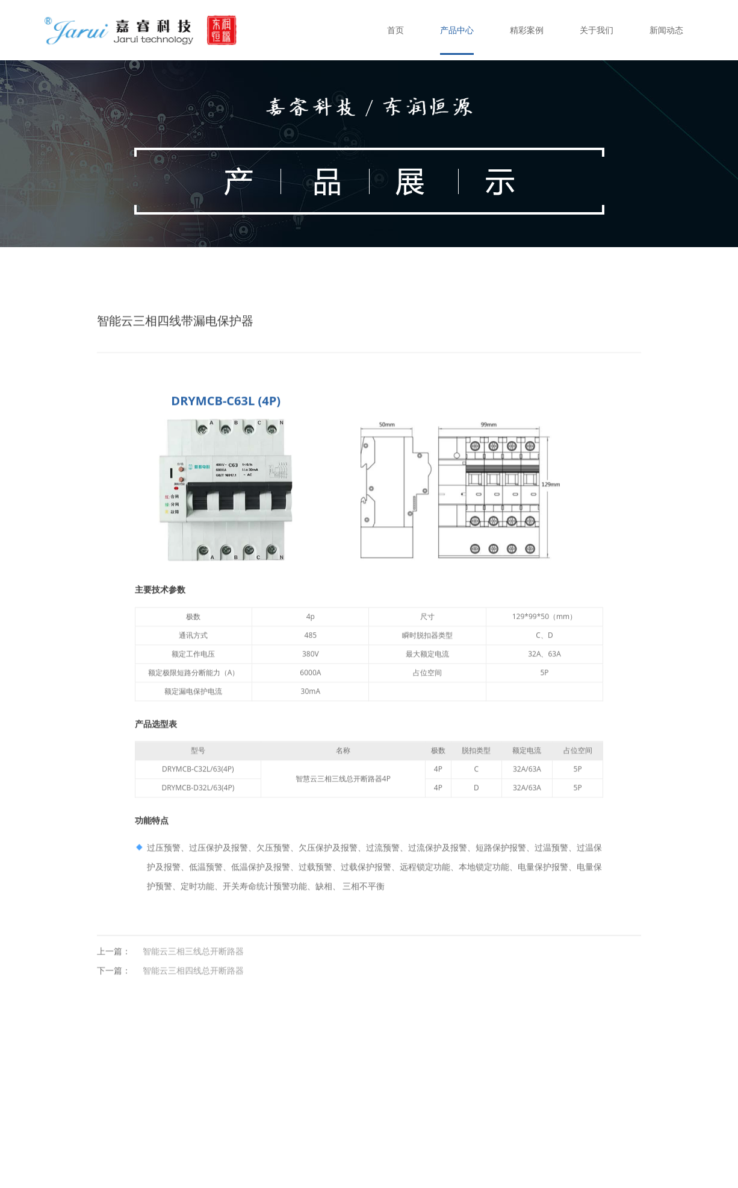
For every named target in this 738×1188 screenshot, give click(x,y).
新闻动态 (666, 30)
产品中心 (457, 30)
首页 (395, 30)
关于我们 (596, 30)
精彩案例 (527, 30)
